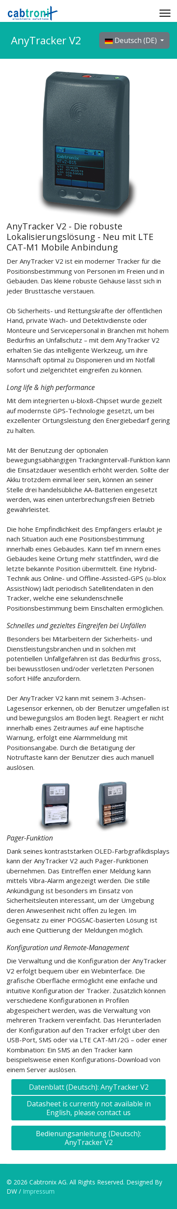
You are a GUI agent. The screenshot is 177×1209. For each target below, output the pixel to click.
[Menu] (165, 13)
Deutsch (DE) (132, 40)
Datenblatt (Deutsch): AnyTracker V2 (89, 1087)
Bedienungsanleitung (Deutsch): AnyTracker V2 (88, 1138)
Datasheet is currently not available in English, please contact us (89, 1108)
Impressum (38, 1191)
